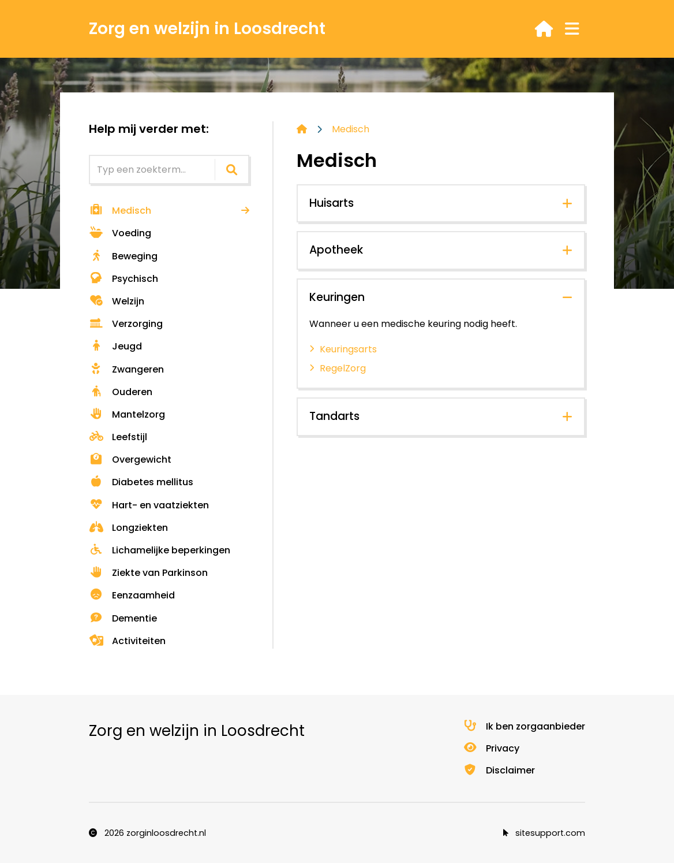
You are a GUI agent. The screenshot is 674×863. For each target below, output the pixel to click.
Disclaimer (499, 770)
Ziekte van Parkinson (148, 573)
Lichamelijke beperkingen (159, 550)
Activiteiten (127, 641)
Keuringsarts (348, 349)
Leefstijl (118, 437)
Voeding (120, 233)
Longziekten (128, 527)
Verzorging (126, 324)
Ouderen (120, 392)
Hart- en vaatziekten (149, 505)
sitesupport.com (544, 833)
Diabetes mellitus (141, 482)
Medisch (120, 210)
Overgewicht (130, 459)
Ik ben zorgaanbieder (524, 726)
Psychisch (123, 279)
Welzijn (116, 301)
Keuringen (337, 297)
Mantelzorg (127, 414)
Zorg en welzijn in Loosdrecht (207, 28)
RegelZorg (343, 368)
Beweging (123, 256)
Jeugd (115, 346)
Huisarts (331, 203)
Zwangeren (126, 369)
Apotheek (336, 250)
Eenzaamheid (132, 595)
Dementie (123, 618)
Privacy (491, 748)
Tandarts (334, 416)
